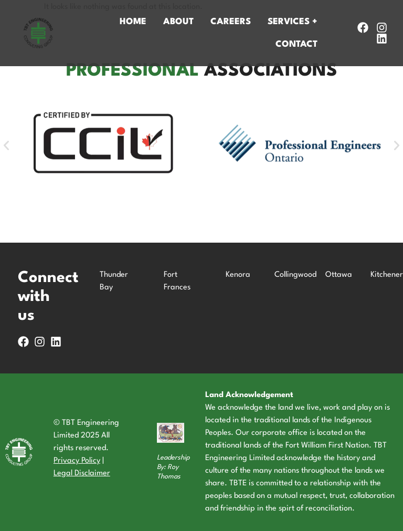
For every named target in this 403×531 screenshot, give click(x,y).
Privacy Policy (77, 461)
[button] (6, 145)
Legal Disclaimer (82, 473)
